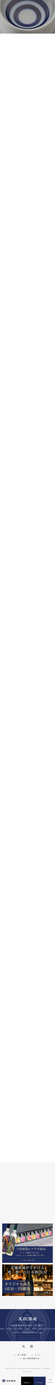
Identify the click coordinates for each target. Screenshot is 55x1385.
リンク (38, 1354)
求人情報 (22, 1354)
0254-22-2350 (15, 1328)
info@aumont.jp (32, 1332)
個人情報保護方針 (31, 1358)
